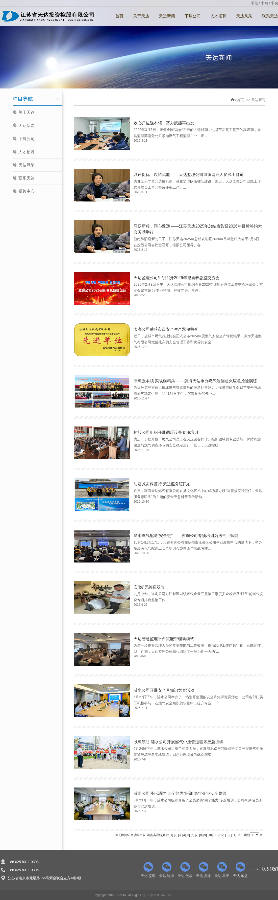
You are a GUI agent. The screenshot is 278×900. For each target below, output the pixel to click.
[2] (175, 835)
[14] (233, 835)
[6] (192, 835)
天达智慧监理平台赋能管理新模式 (164, 639)
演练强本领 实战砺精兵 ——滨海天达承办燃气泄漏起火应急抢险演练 (195, 381)
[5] (188, 835)
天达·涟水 (185, 870)
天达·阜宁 (222, 870)
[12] (221, 835)
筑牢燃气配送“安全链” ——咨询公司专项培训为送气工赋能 (186, 535)
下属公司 (193, 16)
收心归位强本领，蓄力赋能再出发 (164, 123)
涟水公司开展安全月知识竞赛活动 (164, 690)
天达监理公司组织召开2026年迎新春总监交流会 (176, 278)
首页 (119, 16)
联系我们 (270, 869)
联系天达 (26, 178)
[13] (227, 835)
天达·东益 (240, 870)
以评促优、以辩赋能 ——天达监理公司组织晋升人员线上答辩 (189, 174)
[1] (171, 835)
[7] (196, 835)
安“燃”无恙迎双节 (149, 587)
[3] (179, 835)
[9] (205, 835)
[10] (210, 835)
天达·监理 (148, 870)
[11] (216, 835)
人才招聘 (218, 16)
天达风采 (244, 16)
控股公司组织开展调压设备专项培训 (166, 432)
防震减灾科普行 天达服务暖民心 (162, 484)
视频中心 (26, 191)
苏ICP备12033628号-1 (158, 895)
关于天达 (141, 16)
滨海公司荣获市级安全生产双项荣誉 (166, 329)
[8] (201, 835)
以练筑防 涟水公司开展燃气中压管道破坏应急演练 (178, 742)
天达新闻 (167, 16)
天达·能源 (166, 870)
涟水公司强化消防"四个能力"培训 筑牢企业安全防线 (180, 793)
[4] (184, 835)
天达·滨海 (203, 870)
